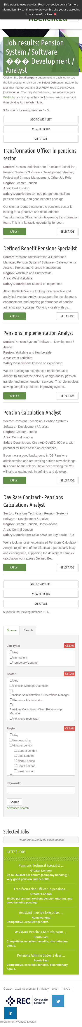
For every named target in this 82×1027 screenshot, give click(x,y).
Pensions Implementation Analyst (38, 333)
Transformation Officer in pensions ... (41, 889)
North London (26, 761)
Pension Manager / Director (30, 685)
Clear (69, 645)
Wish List (9, 97)
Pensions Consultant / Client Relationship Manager (36, 711)
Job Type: (13, 645)
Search (28, 630)
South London (26, 766)
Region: (12, 728)
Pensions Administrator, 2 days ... (41, 955)
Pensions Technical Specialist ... (41, 865)
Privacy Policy (48, 988)
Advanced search (18, 808)
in (10, 1013)
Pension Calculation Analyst (32, 412)
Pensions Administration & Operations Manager (39, 695)
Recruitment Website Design (18, 1021)
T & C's (65, 988)
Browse (11, 630)
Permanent (20, 657)
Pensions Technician (26, 718)
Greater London (23, 745)
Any (15, 652)
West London (26, 771)
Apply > (14, 231)
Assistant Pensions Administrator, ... (41, 931)
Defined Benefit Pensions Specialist (40, 248)
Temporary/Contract (25, 662)
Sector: (12, 674)
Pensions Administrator (27, 700)
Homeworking (22, 740)
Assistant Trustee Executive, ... (41, 912)
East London (26, 755)
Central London (27, 750)
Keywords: (14, 783)
